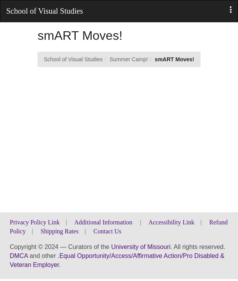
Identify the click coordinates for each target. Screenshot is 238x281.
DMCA (19, 256)
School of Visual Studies (73, 59)
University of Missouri (141, 247)
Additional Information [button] (104, 222)
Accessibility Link (171, 222)
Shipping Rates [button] (59, 231)
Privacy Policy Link (35, 222)
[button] (231, 9)
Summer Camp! (129, 59)
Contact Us (108, 231)
